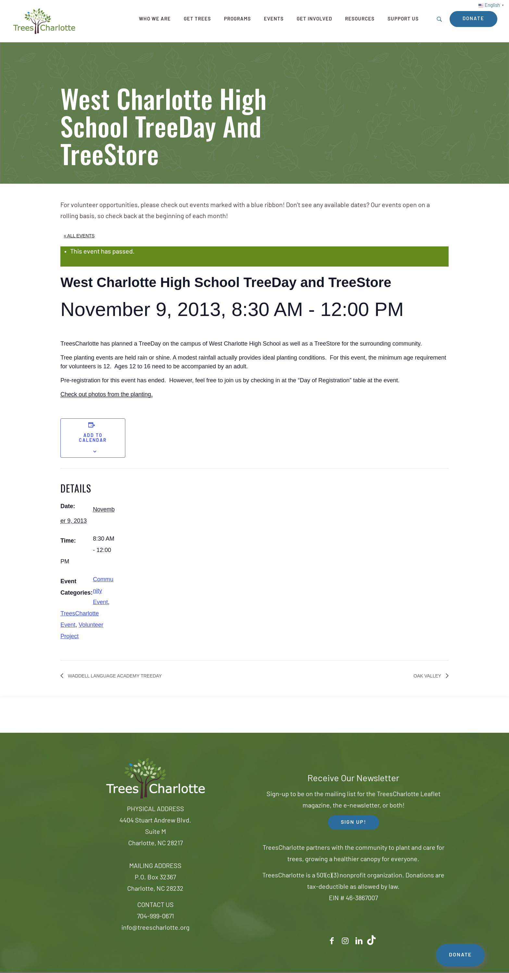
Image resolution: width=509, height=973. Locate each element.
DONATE (460, 955)
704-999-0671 (155, 917)
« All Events (79, 235)
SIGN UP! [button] (353, 822)
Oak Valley (428, 675)
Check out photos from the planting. (106, 394)
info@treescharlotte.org (155, 928)
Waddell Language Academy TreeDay (114, 675)
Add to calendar (93, 438)
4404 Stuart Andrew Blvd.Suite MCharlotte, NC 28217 (155, 832)
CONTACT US (155, 905)
